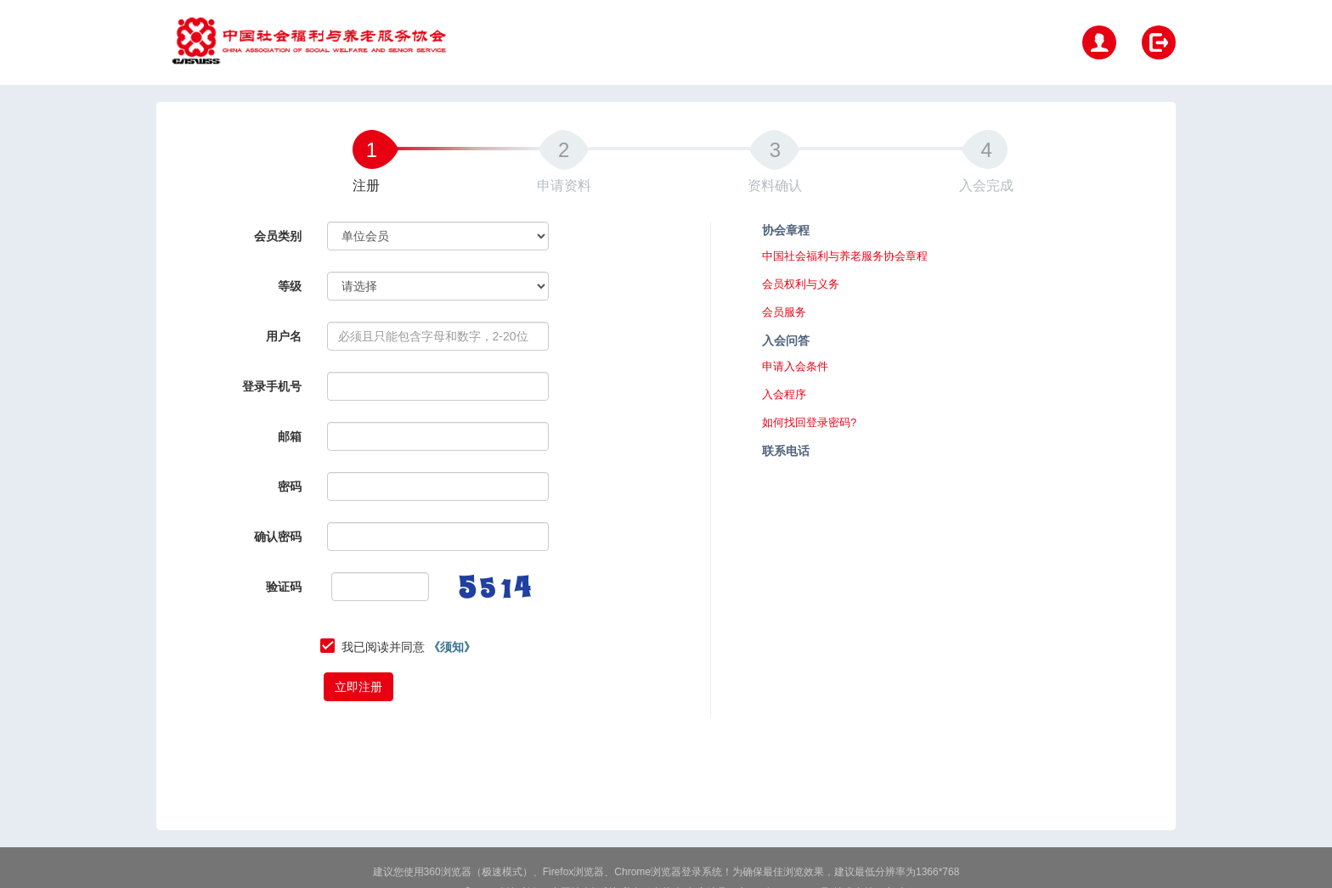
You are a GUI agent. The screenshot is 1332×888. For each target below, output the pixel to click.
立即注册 (358, 687)
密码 (290, 486)
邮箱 (290, 436)
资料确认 (775, 185)
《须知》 (452, 647)
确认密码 (278, 536)
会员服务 (784, 312)
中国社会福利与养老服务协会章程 (845, 256)
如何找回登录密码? (809, 423)
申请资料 (564, 185)
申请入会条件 (795, 367)
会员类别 (278, 236)
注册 (366, 185)
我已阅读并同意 (408, 647)
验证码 (284, 586)
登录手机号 (272, 386)
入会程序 (784, 395)
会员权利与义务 (800, 284)
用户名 (284, 336)
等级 (290, 286)
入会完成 (986, 185)
